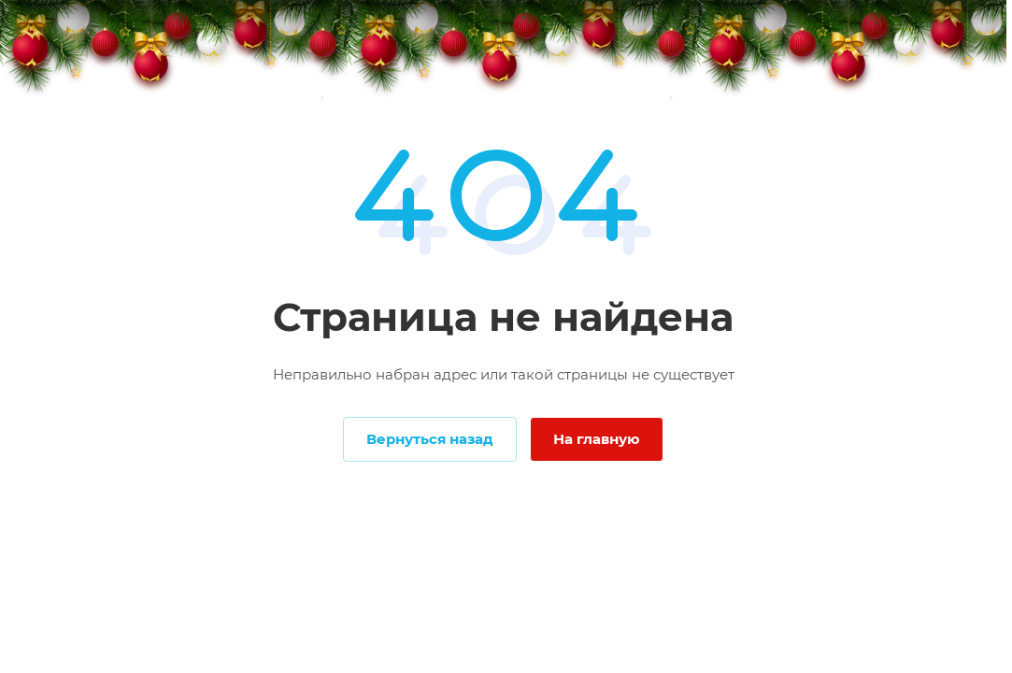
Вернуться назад (429, 439)
